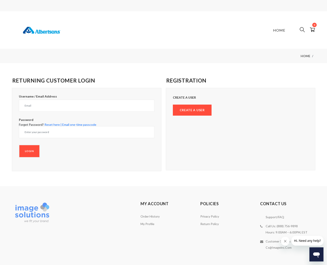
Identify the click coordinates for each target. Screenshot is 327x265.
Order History (150, 216)
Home (279, 30)
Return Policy (209, 224)
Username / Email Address (38, 96)
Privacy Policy (209, 216)
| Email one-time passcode (78, 124)
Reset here (52, 124)
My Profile (147, 224)
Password (26, 119)
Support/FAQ (275, 217)
